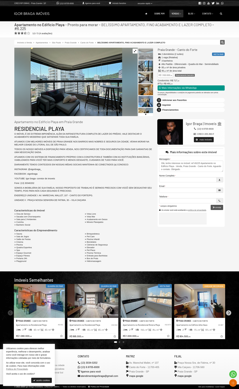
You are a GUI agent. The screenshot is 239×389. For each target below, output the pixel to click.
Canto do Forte (187, 50)
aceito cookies (41, 380)
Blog (191, 13)
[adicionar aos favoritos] (62, 336)
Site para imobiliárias (206, 387)
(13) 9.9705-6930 (67, 3)
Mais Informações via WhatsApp (178, 88)
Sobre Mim (159, 13)
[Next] (228, 312)
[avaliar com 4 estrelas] (25, 33)
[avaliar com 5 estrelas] (28, 33)
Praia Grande (166, 50)
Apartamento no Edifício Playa (39, 24)
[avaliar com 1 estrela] (15, 33)
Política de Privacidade (100, 387)
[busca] (221, 13)
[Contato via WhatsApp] (233, 374)
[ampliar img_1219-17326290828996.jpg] (68, 82)
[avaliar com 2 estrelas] (19, 33)
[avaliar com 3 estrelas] (22, 33)
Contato (207, 13)
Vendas (176, 13)
